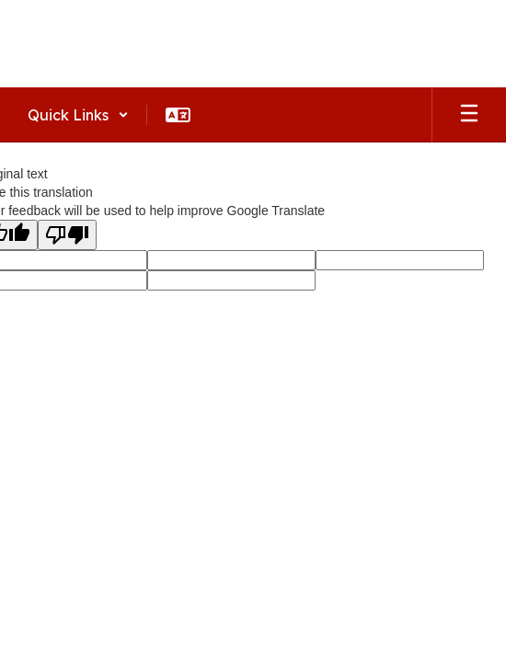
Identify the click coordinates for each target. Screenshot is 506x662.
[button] (78, 115)
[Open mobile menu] (469, 115)
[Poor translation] (67, 235)
